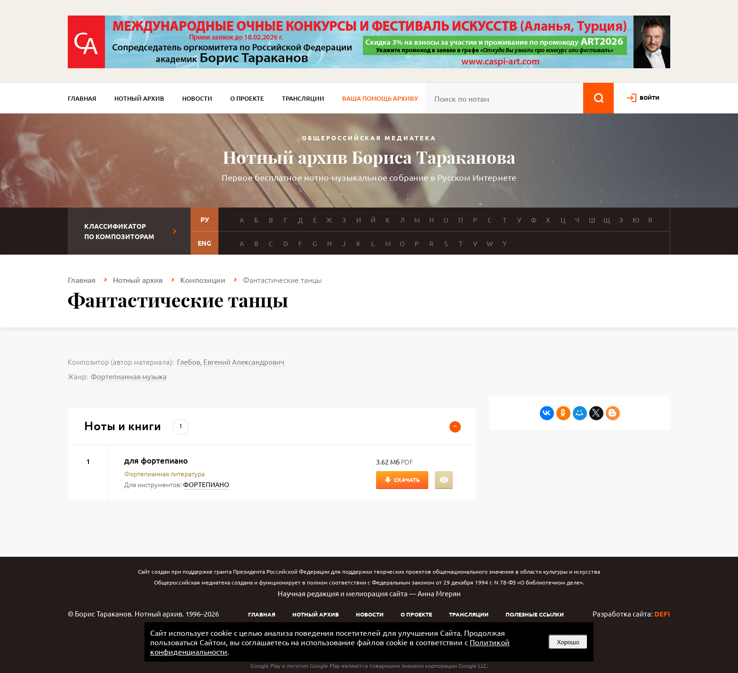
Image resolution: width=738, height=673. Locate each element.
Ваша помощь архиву (380, 98)
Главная (82, 98)
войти (649, 97)
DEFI (662, 613)
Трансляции (303, 98)
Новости (197, 98)
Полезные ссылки (534, 614)
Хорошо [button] (568, 642)
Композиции (202, 279)
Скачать (407, 479)
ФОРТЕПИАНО (206, 484)
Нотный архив (139, 98)
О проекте (247, 98)
